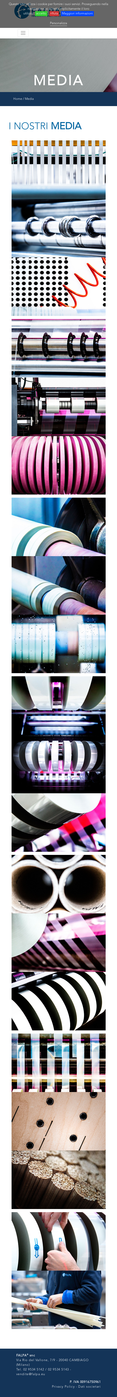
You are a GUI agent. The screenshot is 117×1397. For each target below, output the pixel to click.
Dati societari (89, 1386)
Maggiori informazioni (77, 13)
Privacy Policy (63, 1386)
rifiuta (54, 13)
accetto (41, 13)
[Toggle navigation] (23, 33)
